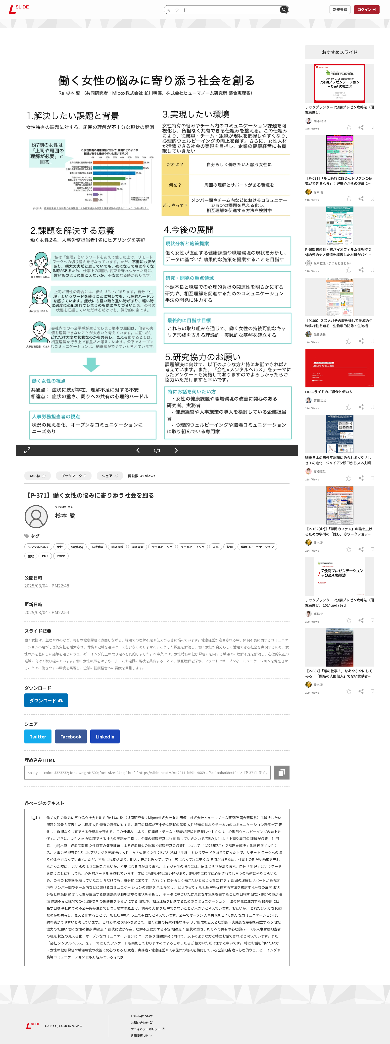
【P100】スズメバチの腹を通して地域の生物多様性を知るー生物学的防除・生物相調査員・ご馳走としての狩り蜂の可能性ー (339, 323)
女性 (60, 547)
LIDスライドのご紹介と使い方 (328, 391)
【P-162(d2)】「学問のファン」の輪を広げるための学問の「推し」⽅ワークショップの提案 (338, 531)
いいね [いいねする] (38, 475)
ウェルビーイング (192, 547)
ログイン (364, 9)
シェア (107, 475)
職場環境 (117, 547)
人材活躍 (97, 547)
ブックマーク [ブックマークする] (73, 475)
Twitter (38, 736)
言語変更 (137, 1035)
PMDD (61, 556)
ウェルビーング (162, 547)
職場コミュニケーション (257, 547)
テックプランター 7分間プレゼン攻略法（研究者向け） (339, 109)
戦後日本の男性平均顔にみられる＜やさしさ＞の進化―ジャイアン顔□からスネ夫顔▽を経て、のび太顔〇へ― (339, 460)
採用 (230, 547)
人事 (216, 547)
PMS (45, 556)
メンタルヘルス (38, 547)
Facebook (71, 736)
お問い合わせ (140, 1022)
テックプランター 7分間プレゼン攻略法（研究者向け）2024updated (339, 602)
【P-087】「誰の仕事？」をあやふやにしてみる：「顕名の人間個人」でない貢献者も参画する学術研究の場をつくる (338, 673)
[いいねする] (348, 127)
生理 (31, 556)
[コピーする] (282, 773)
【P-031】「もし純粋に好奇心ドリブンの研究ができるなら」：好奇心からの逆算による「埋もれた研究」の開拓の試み (338, 181)
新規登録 (340, 9)
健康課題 (138, 547)
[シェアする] (361, 127)
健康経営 (77, 547)
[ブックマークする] (372, 127)
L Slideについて (142, 1016)
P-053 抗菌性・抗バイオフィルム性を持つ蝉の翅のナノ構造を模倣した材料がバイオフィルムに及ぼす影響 (338, 252)
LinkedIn (105, 736)
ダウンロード (46, 700)
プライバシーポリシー (146, 1029)
